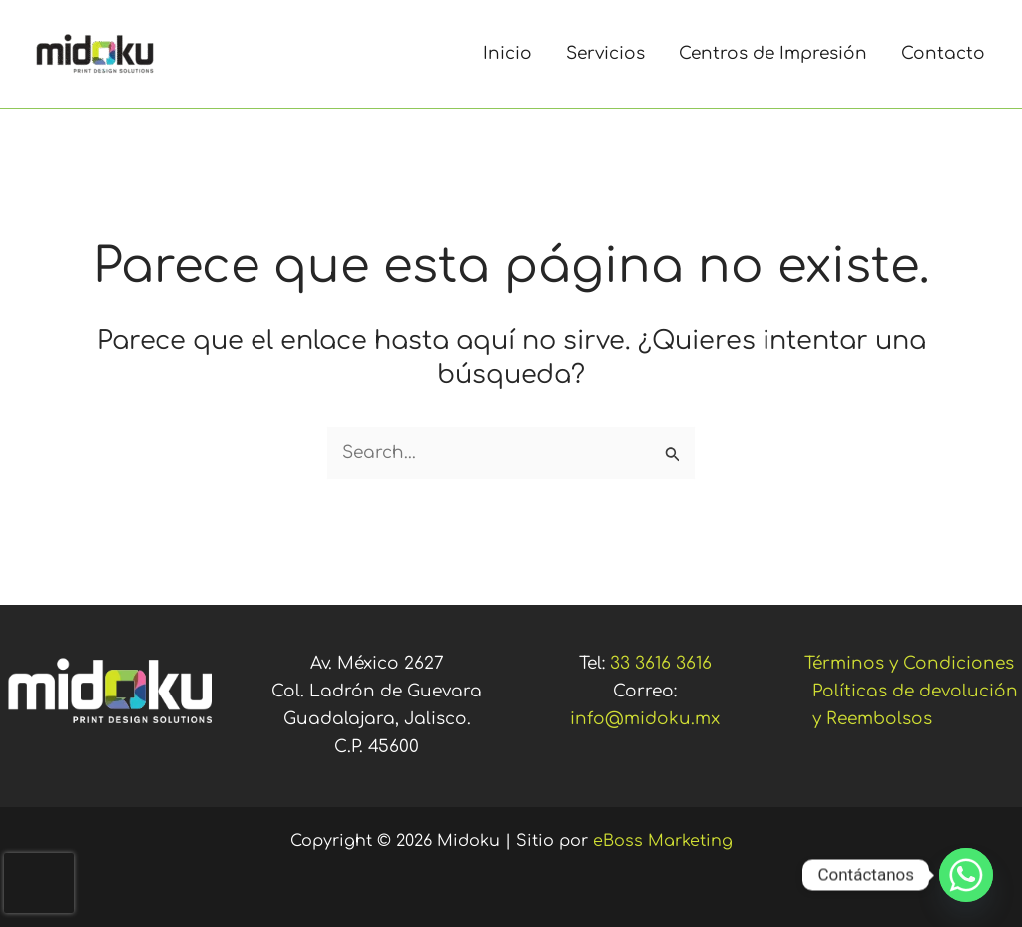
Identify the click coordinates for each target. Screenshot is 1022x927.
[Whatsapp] (966, 875)
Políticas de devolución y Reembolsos (915, 705)
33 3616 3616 (661, 663)
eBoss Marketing (663, 841)
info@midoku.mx (645, 718)
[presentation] (39, 883)
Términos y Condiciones (909, 663)
